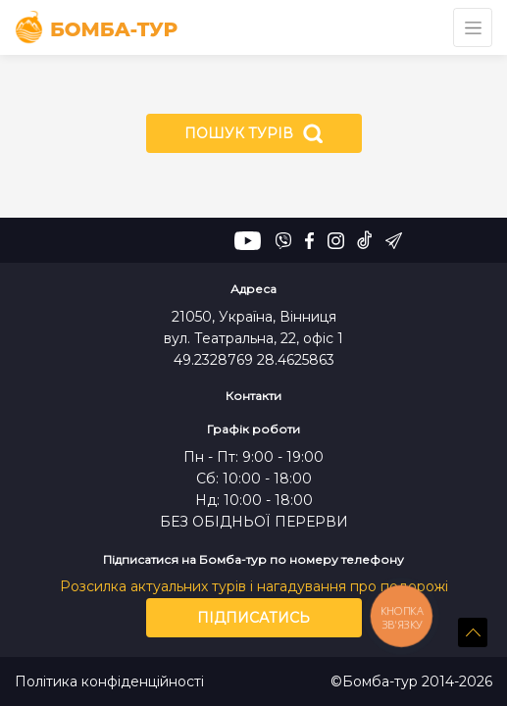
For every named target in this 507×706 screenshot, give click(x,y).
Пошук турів (253, 133)
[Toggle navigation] (472, 27)
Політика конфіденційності (109, 682)
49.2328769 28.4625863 (254, 360)
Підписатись (253, 618)
